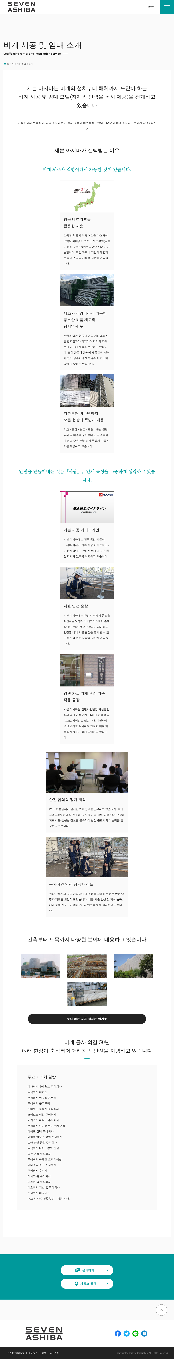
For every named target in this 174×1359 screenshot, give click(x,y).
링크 (44, 1353)
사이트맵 (54, 1353)
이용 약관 (33, 1353)
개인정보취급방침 (15, 1353)
